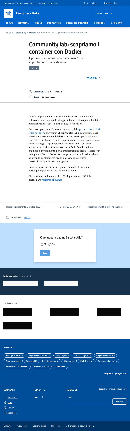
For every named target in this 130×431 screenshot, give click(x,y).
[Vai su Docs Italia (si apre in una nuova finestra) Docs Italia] (18, 413)
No (53, 244)
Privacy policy (22, 425)
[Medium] (100, 13)
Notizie (32, 32)
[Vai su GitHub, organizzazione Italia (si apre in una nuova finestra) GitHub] (18, 408)
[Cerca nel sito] (123, 13)
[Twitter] (105, 13)
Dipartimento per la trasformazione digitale (20, 3)
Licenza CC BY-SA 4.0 (71, 206)
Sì (45, 244)
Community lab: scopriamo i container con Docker (63, 32)
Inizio (8, 32)
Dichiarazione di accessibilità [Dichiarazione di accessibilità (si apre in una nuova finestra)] (80, 425)
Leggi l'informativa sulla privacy (112, 388)
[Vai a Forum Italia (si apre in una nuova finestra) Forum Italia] (18, 398)
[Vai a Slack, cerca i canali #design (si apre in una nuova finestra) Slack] (18, 403)
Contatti (7, 425)
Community (20, 32)
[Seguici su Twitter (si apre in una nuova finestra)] (42, 397)
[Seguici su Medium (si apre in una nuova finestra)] (36, 397)
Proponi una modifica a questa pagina (106, 206)
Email (70, 397)
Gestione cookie (39, 425)
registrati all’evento (52, 179)
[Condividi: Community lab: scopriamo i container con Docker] (94, 78)
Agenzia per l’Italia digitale (48, 3)
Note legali (56, 425)
